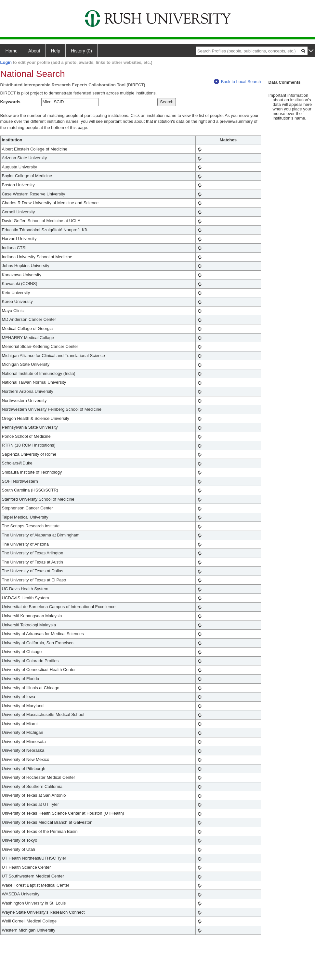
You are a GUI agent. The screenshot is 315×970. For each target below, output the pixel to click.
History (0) (81, 50)
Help (55, 50)
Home (12, 50)
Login (6, 62)
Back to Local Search (237, 81)
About (34, 50)
